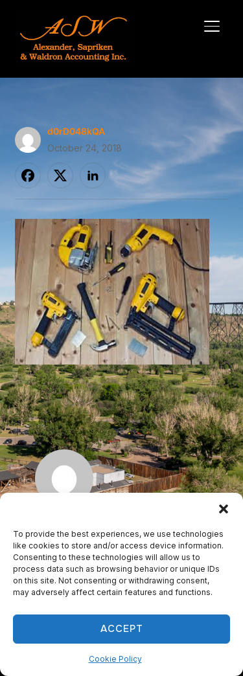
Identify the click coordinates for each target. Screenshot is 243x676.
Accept (121, 628)
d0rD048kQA (76, 131)
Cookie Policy (115, 659)
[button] (223, 508)
